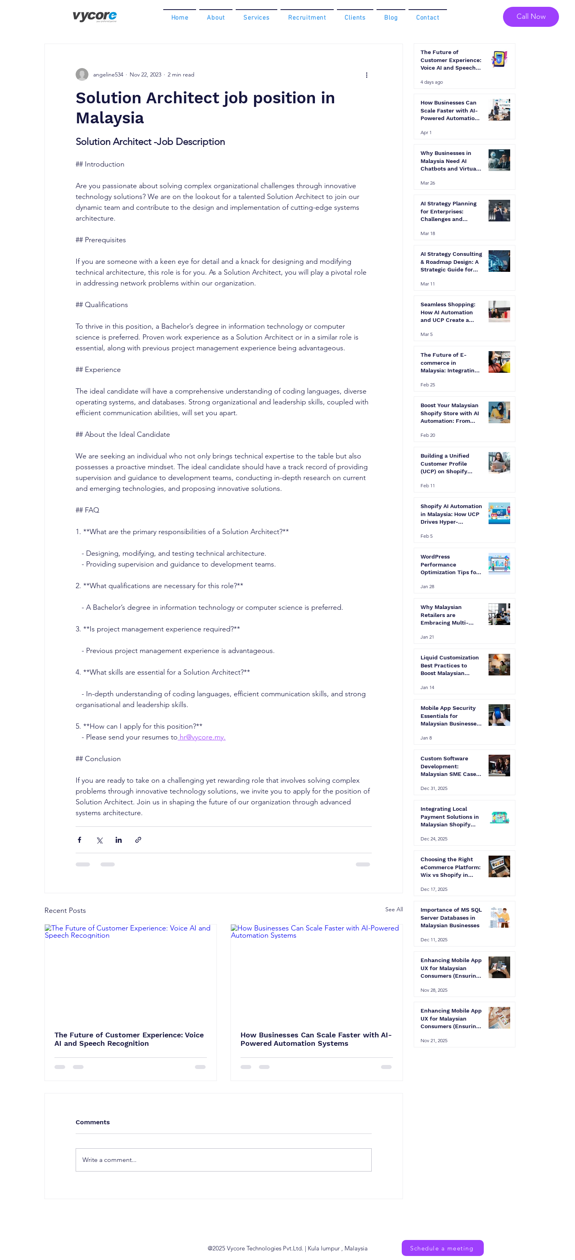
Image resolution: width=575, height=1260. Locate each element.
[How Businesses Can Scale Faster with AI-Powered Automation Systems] (317, 972)
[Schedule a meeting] (443, 1248)
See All (394, 909)
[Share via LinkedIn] (118, 840)
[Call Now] (531, 17)
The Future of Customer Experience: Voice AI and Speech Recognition (129, 1039)
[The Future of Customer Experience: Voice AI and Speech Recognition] (130, 972)
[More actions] (367, 74)
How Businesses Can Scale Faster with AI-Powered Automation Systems (316, 1039)
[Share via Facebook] (79, 840)
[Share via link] (138, 840)
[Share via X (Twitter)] (99, 840)
